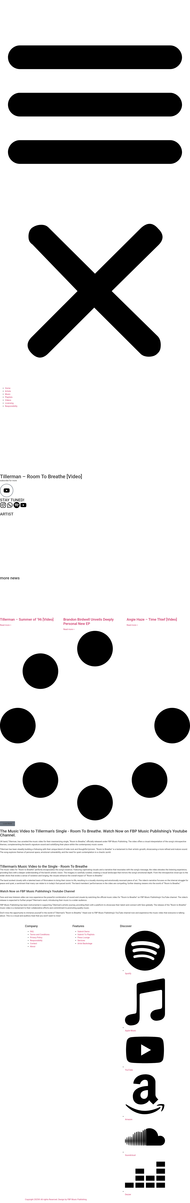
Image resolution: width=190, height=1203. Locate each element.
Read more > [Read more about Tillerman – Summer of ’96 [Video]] (5, 625)
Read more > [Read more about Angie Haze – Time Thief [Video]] (132, 625)
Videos (8, 400)
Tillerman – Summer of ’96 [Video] (27, 619)
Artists (8, 391)
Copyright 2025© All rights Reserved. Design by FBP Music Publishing (56, 1199)
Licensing (9, 403)
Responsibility (11, 406)
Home (7, 388)
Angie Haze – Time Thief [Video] (152, 619)
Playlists (8, 397)
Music (7, 394)
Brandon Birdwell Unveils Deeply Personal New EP (88, 621)
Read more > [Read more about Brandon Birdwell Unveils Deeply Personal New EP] (68, 629)
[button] (95, 196)
